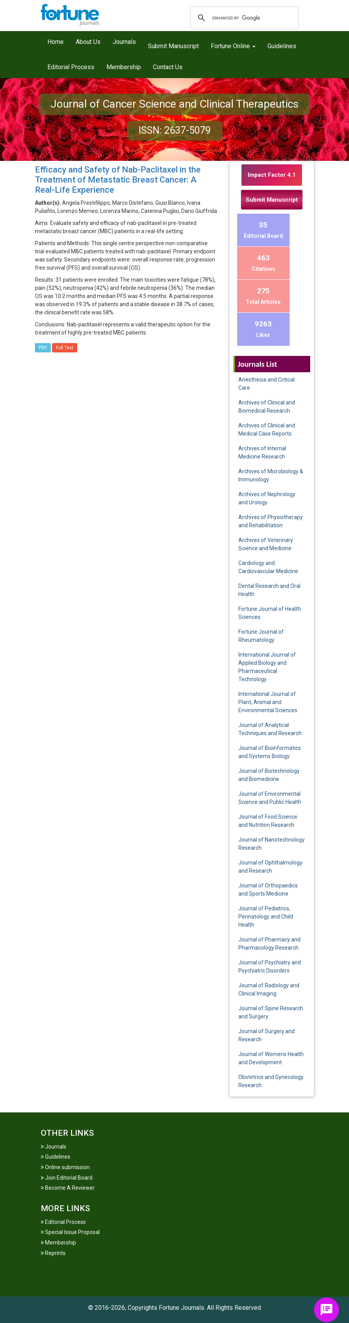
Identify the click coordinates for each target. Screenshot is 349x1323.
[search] (243, 18)
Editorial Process (70, 67)
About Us (88, 41)
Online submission (65, 1167)
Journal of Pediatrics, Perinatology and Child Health (265, 916)
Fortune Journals (181, 1307)
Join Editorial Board (66, 1178)
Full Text (64, 347)
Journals (124, 41)
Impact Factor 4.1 (272, 174)
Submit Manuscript (173, 46)
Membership (123, 67)
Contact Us (167, 67)
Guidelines (281, 46)
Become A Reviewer (68, 1188)
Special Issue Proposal (70, 1232)
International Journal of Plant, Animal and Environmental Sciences (267, 702)
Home (55, 41)
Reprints (53, 1253)
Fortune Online (233, 46)
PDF (43, 347)
